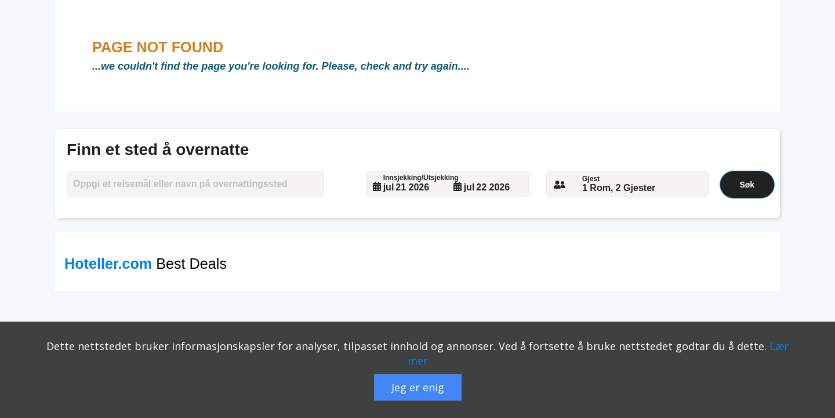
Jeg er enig (417, 387)
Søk (746, 184)
